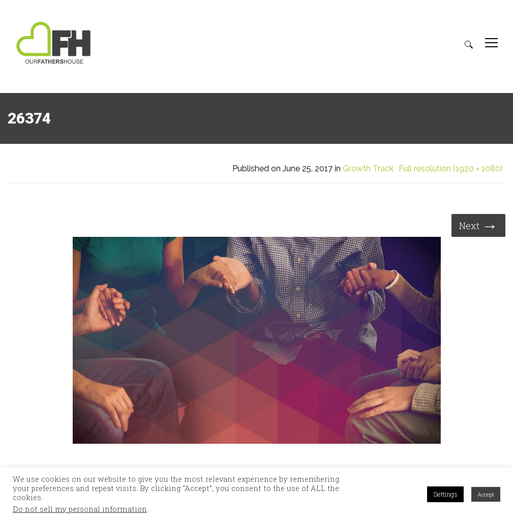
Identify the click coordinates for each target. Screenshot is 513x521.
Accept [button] (485, 494)
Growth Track (368, 169)
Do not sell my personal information (80, 509)
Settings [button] (445, 494)
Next (478, 225)
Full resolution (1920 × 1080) (451, 169)
